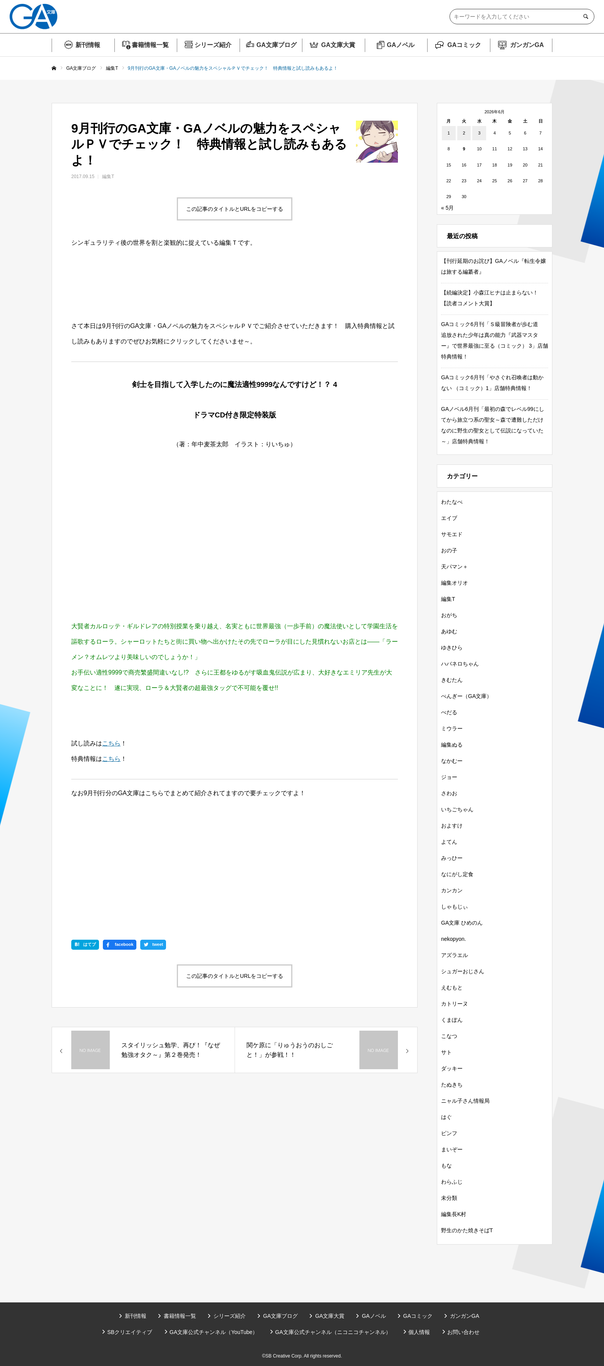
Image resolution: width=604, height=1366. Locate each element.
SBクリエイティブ (129, 1332)
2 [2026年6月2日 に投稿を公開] (464, 133)
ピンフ (449, 1133)
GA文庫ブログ (277, 45)
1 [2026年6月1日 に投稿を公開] (449, 133)
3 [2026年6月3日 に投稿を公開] (479, 133)
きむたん (452, 680)
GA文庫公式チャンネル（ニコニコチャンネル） (333, 1332)
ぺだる (449, 712)
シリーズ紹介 (213, 45)
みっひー (452, 858)
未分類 (449, 1198)
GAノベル (400, 45)
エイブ (449, 518)
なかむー (452, 761)
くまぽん (452, 1020)
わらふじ (452, 1182)
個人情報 (419, 1332)
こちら (111, 743)
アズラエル (454, 955)
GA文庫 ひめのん (462, 923)
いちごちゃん (457, 809)
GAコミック (464, 45)
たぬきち (452, 1085)
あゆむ (449, 631)
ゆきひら (452, 647)
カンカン (452, 890)
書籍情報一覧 (150, 45)
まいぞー (452, 1149)
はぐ (446, 1117)
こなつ (449, 1036)
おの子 (449, 550)
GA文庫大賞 (338, 45)
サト (446, 1052)
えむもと (452, 987)
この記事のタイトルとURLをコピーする (234, 209)
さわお (449, 793)
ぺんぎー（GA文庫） (466, 696)
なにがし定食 (457, 874)
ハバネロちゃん (460, 664)
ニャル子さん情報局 (465, 1101)
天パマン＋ (454, 567)
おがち (449, 615)
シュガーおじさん (462, 971)
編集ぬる (452, 745)
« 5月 (447, 208)
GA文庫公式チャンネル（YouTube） (213, 1332)
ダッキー (452, 1068)
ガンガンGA (527, 45)
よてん (449, 842)
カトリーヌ (454, 1004)
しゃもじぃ (454, 906)
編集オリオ (454, 583)
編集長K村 (453, 1214)
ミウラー (452, 728)
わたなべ (452, 502)
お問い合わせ (463, 1332)
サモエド (452, 534)
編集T (108, 176)
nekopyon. (453, 939)
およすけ (452, 826)
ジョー (449, 777)
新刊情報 (88, 45)
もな (446, 1165)
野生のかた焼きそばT (467, 1230)
